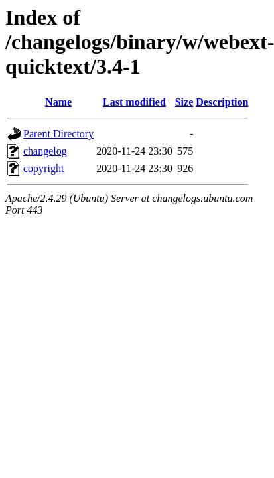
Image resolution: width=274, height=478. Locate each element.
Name (58, 102)
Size (184, 102)
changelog (45, 151)
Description (222, 102)
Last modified (134, 102)
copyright (43, 168)
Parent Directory (58, 133)
